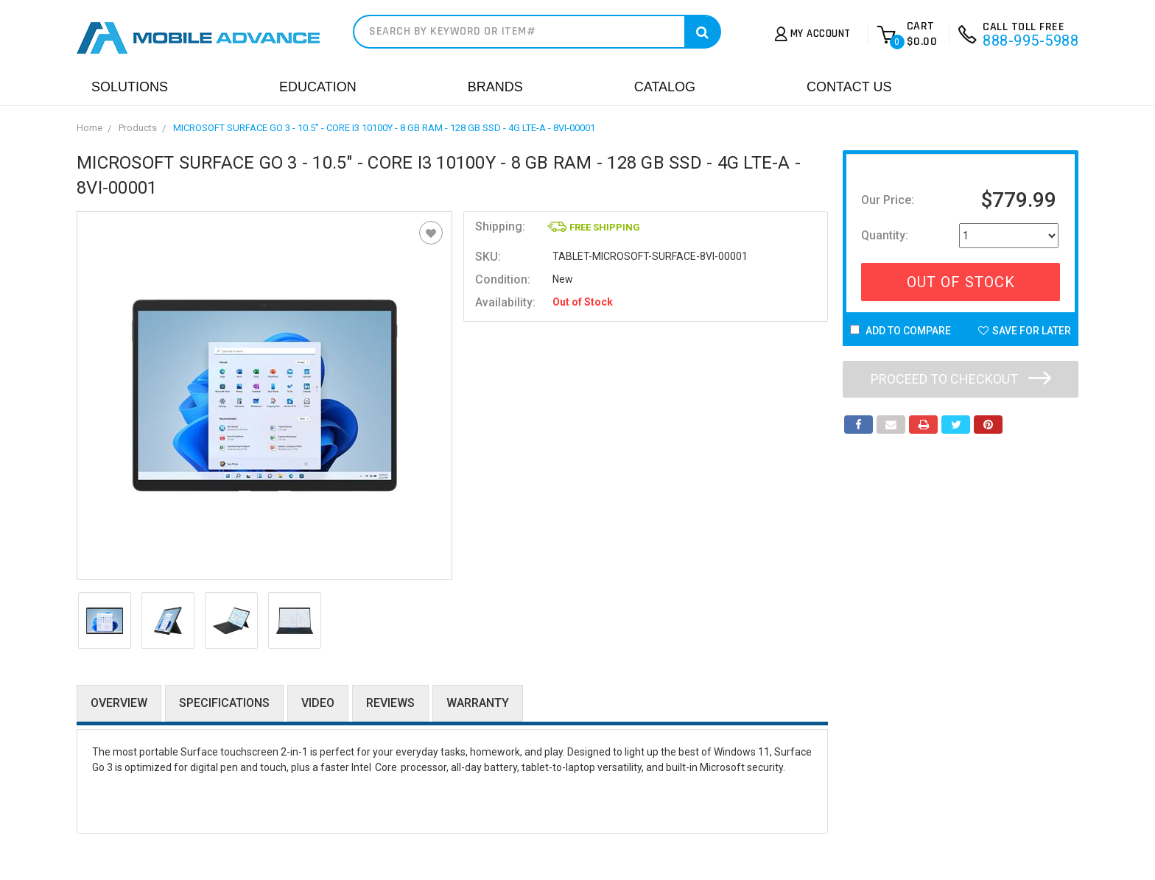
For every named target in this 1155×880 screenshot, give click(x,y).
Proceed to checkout (961, 379)
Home (89, 127)
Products (138, 127)
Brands (495, 87)
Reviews (390, 703)
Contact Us (849, 87)
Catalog (664, 87)
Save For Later (1024, 331)
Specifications (224, 703)
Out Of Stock (961, 282)
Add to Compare (900, 331)
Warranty (477, 703)
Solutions (129, 87)
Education (318, 87)
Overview (119, 703)
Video (317, 703)
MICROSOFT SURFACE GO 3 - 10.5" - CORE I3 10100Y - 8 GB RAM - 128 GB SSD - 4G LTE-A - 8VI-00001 (384, 127)
